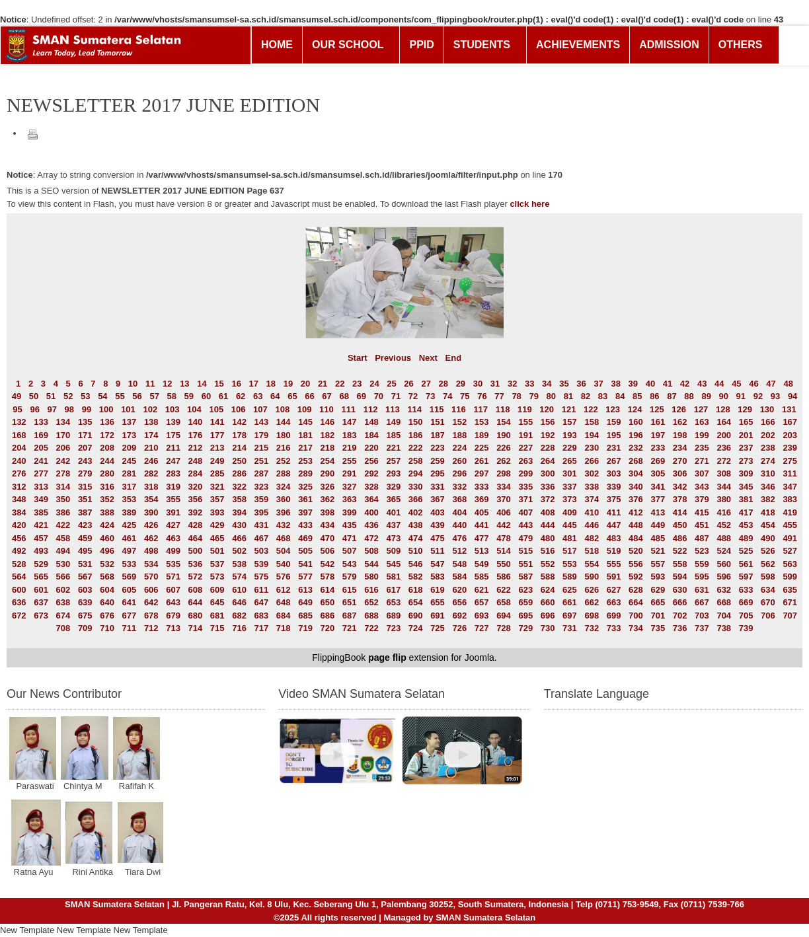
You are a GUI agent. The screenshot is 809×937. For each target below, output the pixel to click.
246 (151, 461)
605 (129, 590)
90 (723, 396)
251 (261, 461)
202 (768, 435)
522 (680, 551)
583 (437, 576)
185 (393, 435)
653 (393, 602)
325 (305, 487)
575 (261, 576)
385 (41, 512)
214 (239, 448)
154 (503, 422)
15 (218, 384)
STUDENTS (481, 44)
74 (447, 396)
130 (767, 409)
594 (680, 576)
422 (63, 525)
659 (525, 602)
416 (723, 512)
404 (459, 512)
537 (217, 564)
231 (614, 448)
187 (437, 435)
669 (746, 602)
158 (591, 422)
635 (790, 590)
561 (746, 564)
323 (261, 487)
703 (702, 615)
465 (217, 538)
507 (349, 551)
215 (261, 448)
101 (128, 409)
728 (503, 628)
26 (408, 384)
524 (723, 551)
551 (525, 564)
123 (612, 409)
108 (282, 409)
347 (790, 487)
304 (636, 473)
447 (614, 525)
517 (569, 551)
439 (437, 525)
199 (702, 435)
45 (736, 384)
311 (790, 473)
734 (636, 628)
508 (371, 551)
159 (614, 422)
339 (614, 487)
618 (415, 590)
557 (657, 564)
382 (768, 499)
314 (63, 487)
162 (680, 422)
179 (261, 435)
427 (173, 525)
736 (680, 628)
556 (636, 564)
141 (217, 422)
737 (702, 628)
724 (415, 628)
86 (654, 396)
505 (305, 551)
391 (173, 512)
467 (261, 538)
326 (328, 487)
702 (680, 615)
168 (19, 435)
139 (173, 422)
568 (107, 576)
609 (217, 590)
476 (459, 538)
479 (525, 538)
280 (107, 473)
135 (85, 422)
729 (525, 628)
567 (85, 576)
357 (217, 499)
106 (238, 409)
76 (481, 396)
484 (636, 538)
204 (19, 448)
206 (63, 448)
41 (667, 384)
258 (415, 461)
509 (393, 551)
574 (239, 576)
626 (591, 590)
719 (305, 628)
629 (657, 590)
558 (680, 564)
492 (19, 551)
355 (173, 499)
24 (374, 384)
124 (635, 409)
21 (322, 384)
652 (371, 602)
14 (201, 384)
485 (657, 538)
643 (173, 602)
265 (569, 461)
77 (499, 396)
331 (437, 487)
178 (239, 435)
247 (173, 461)
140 (195, 422)
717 (261, 628)
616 (371, 590)
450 (680, 525)
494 (63, 551)
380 (723, 499)
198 (680, 435)
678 (151, 615)
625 (569, 590)
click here (529, 204)
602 (63, 590)
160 (636, 422)
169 (41, 435)
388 (107, 512)
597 (746, 576)
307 (702, 473)
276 (19, 473)
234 (680, 448)
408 (548, 512)
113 (392, 409)
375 (614, 499)
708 (63, 628)
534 (151, 564)
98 (69, 409)
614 (328, 590)
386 (63, 512)
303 (614, 473)
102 (150, 409)
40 (650, 384)
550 (503, 564)
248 (195, 461)
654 (415, 602)
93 (775, 396)
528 (19, 564)
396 (283, 512)
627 (614, 590)
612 (283, 590)
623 (525, 590)
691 (437, 615)
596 (723, 576)
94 (792, 396)
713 (173, 628)
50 (33, 396)
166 (768, 422)
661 (569, 602)
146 (328, 422)
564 (19, 576)
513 (482, 551)
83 (602, 396)
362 (328, 499)
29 (460, 384)
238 (768, 448)
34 (546, 384)
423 (85, 525)
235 (702, 448)
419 (790, 512)
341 (657, 487)
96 (34, 409)
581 (393, 576)
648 (283, 602)
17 (253, 384)
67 (326, 396)
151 (437, 422)
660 (548, 602)
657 (482, 602)
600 (19, 590)
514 (503, 551)
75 (464, 396)
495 (85, 551)
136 (107, 422)
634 (768, 590)
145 (305, 422)
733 (614, 628)
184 (371, 435)
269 (657, 461)
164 (723, 422)
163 (702, 422)
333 (482, 487)
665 (657, 602)
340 (636, 487)
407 (525, 512)
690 (415, 615)
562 (768, 564)
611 (261, 590)
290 (328, 473)
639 (85, 602)
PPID (421, 44)
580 (371, 576)
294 (415, 473)
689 (393, 615)
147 (349, 422)
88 (688, 396)
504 (283, 551)
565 (41, 576)
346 (768, 487)
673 (41, 615)
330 (415, 487)
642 (151, 602)
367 (437, 499)
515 (525, 551)
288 (283, 473)
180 (283, 435)
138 (151, 422)
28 (443, 384)
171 (85, 435)
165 (746, 422)
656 (459, 602)
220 (371, 448)
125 (657, 409)
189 (482, 435)
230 (591, 448)
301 (569, 473)
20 (305, 384)
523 (702, 551)
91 (741, 396)
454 (768, 525)
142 (239, 422)
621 (482, 590)
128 (723, 409)
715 (217, 628)
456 (19, 538)
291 (349, 473)
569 (129, 576)
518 (591, 551)
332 (459, 487)
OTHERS (740, 44)
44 (719, 384)
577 (305, 576)
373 (569, 499)
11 (150, 384)
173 (129, 435)
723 (393, 628)
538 (239, 564)
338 (591, 487)
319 (173, 487)
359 (261, 499)
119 (525, 409)
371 (525, 499)
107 (260, 409)
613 (305, 590)
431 (261, 525)
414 (680, 512)
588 (548, 576)
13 (184, 384)
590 (591, 576)
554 (591, 564)
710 (107, 628)
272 (723, 461)
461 (129, 538)
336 (548, 487)
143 (261, 422)
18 (271, 384)
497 (129, 551)
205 (41, 448)
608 (195, 590)
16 (236, 384)
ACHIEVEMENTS (578, 44)
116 (458, 409)
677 (129, 615)
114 (414, 409)
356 (195, 499)
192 (548, 435)
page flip (387, 657)
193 (569, 435)
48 (787, 384)
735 (657, 628)
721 (349, 628)
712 (151, 628)
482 (591, 538)
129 (745, 409)
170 (63, 435)
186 (415, 435)
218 (328, 448)
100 (106, 409)
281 (129, 473)
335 (525, 487)
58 (171, 396)
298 (503, 473)
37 (598, 384)
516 (548, 551)
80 (551, 396)
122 (591, 409)
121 (569, 409)
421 (41, 525)
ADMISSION (669, 44)
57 (154, 396)
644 (195, 602)
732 (591, 628)
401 (393, 512)
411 (614, 512)
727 (482, 628)
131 (789, 409)
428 (195, 525)
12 (167, 384)
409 (569, 512)
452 (723, 525)
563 (790, 564)
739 (746, 628)
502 (239, 551)
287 (261, 473)
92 (758, 396)
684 (283, 615)
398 (328, 512)
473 (393, 538)
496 (107, 551)
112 (371, 409)
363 (349, 499)
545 (393, 564)
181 (305, 435)
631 (702, 590)
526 (768, 551)
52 (68, 396)
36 (581, 384)
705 (746, 615)
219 (349, 448)
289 (305, 473)
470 (328, 538)
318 (151, 487)
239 (790, 448)
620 (459, 590)
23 (357, 384)
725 (437, 628)
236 (723, 448)
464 (195, 538)
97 (52, 409)
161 (657, 422)
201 (746, 435)
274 (768, 461)
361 (305, 499)
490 (768, 538)
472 (371, 538)
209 (129, 448)
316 (107, 487)
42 (684, 384)
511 (437, 551)
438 (415, 525)
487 (702, 538)
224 (459, 448)
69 (361, 396)
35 (563, 384)
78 (516, 396)
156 (548, 422)
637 (41, 602)
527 (790, 551)
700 (636, 615)
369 (482, 499)
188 (459, 435)
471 (349, 538)
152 (459, 422)
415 (702, 512)
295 (437, 473)
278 (63, 473)
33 (529, 384)
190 (503, 435)
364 (371, 499)
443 (525, 525)
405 (482, 512)
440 (459, 525)
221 (393, 448)
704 (723, 615)
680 (195, 615)
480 (548, 538)
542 (328, 564)
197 (657, 435)
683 (261, 615)
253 (305, 461)
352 (107, 499)
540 (283, 564)
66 (309, 396)
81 (568, 396)
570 (151, 576)
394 (239, 512)
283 (173, 473)
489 (746, 538)
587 (525, 576)
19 (288, 384)
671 (790, 602)
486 (680, 538)
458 (63, 538)
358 (239, 499)
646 (239, 602)
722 (371, 628)
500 (195, 551)
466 (239, 538)
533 (129, 564)
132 (19, 422)
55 (119, 396)
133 (41, 422)
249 (217, 461)
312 (19, 487)
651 (349, 602)
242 (63, 461)
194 (591, 435)
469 (305, 538)
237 (746, 448)
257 (393, 461)
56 (136, 396)
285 (217, 473)
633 (746, 590)
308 (723, 473)
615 (349, 590)
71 (396, 396)
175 (173, 435)
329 (393, 487)
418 (768, 512)
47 (770, 384)
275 (790, 461)
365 (393, 499)
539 (261, 564)
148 (371, 422)
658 (503, 602)
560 (723, 564)
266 (591, 461)
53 (85, 396)
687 (349, 615)
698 (591, 615)
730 (548, 628)
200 (723, 435)
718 (283, 628)
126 (679, 409)
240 (19, 461)
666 (680, 602)
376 (636, 499)
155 (525, 422)
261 (482, 461)
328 (371, 487)
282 (151, 473)
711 (129, 628)
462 (151, 538)
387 (85, 512)
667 (702, 602)
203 (790, 435)
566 (63, 576)
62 (240, 396)
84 (620, 396)
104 (194, 409)
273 (746, 461)
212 (195, 448)
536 (195, 564)
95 (17, 409)
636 (19, 602)
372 (548, 499)
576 (283, 576)
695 (525, 615)
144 (283, 422)
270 (680, 461)
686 (328, 615)
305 (657, 473)
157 (569, 422)
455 (790, 525)
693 (482, 615)
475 (437, 538)
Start (357, 358)
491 (790, 538)
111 (348, 409)
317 (129, 487)
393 (217, 512)
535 (173, 564)
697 (569, 615)
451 (702, 525)
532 (107, 564)
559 (702, 564)
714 (195, 628)
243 (85, 461)
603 (85, 590)
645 (217, 602)
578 (328, 576)
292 (371, 473)
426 (151, 525)
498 (151, 551)
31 (495, 384)
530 (63, 564)
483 (614, 538)
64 (275, 396)
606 (151, 590)
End (453, 358)
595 (702, 576)
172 (107, 435)
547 (437, 564)
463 (173, 538)
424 (107, 525)
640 (107, 602)
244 (107, 461)
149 (393, 422)
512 (459, 551)
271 (702, 461)
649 (305, 602)
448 (636, 525)
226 (503, 448)
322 (239, 487)
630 (680, 590)
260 (459, 461)
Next (428, 358)
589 (569, 576)
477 (482, 538)
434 (328, 525)
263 (525, 461)
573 (217, 576)
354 (151, 499)
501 (217, 551)
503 (261, 551)
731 (569, 628)
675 (85, 615)
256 (371, 461)
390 (151, 512)
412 (636, 512)
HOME (277, 44)
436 (371, 525)
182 (328, 435)
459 (85, 538)
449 (657, 525)
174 (151, 435)
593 (657, 576)
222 (415, 448)
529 (41, 564)
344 (723, 487)
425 (129, 525)
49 (16, 396)
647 (261, 602)
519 (614, 551)
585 (482, 576)
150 (415, 422)
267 (614, 461)
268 (636, 461)
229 (569, 448)
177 (217, 435)
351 (85, 499)
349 (41, 499)
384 (19, 512)
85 (637, 396)
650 (328, 602)
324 (283, 487)
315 (85, 487)
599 (790, 576)
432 (283, 525)
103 (172, 409)
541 (305, 564)
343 (702, 487)
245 (129, 461)
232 (636, 448)
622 (503, 590)
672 (19, 615)
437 (393, 525)
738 (723, 628)
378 (680, 499)
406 (503, 512)
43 (702, 384)
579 (349, 576)
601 (41, 590)
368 (459, 499)
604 (107, 590)
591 (614, 576)
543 (349, 564)
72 (413, 396)
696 (548, 615)
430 (239, 525)
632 (723, 590)
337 (569, 487)
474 (415, 538)
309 (746, 473)
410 (591, 512)
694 (503, 615)
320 (195, 487)
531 (85, 564)
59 (189, 396)
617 (393, 590)
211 (173, 448)
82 (585, 396)
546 (415, 564)
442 (503, 525)
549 (482, 564)
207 (85, 448)
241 (41, 461)
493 (41, 551)
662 (591, 602)
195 (614, 435)
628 (636, 590)
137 (129, 422)
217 (305, 448)
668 (723, 602)
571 (173, 576)
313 (41, 487)
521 (657, 551)
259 (437, 461)
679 (173, 615)
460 (107, 538)
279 (85, 473)
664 (636, 602)
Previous (393, 358)
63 (257, 396)
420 (19, 525)
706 (768, 615)
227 (525, 448)
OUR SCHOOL (347, 44)
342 (680, 487)
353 (129, 499)
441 (482, 525)
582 (415, 576)
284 (195, 473)
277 (41, 473)
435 (349, 525)
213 (217, 448)
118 (503, 409)
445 (569, 525)
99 (86, 409)
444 (548, 525)
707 (790, 615)
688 (371, 615)
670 (768, 602)
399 (349, 512)
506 (328, 551)
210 (151, 448)
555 (614, 564)
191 (525, 435)
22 (339, 384)
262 (503, 461)
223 (437, 448)
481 (569, 538)
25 (391, 384)
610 (239, 590)
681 (217, 615)
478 (503, 538)
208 (107, 448)
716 (239, 628)
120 (546, 409)
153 (482, 422)
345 (746, 487)
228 (548, 448)
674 (63, 615)
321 (217, 487)
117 (480, 409)
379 (702, 499)
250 (239, 461)
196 (636, 435)
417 (746, 512)
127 (701, 409)
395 (261, 512)
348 (19, 499)
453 (746, 525)
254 (328, 461)
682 (239, 615)
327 (349, 487)
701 (657, 615)
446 (591, 525)
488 (723, 538)
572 (195, 576)
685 (305, 615)
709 (85, 628)
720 (328, 628)
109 (304, 409)
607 (173, 590)
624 (548, 590)
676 (107, 615)
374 (591, 499)
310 (768, 473)
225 (482, 448)
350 (63, 499)
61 (223, 396)
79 (533, 396)
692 (459, 615)
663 (614, 602)
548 (459, 564)
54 (102, 396)
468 (283, 538)
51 (51, 396)
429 (217, 525)
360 (283, 499)
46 (753, 384)
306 (680, 473)
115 (437, 409)
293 (393, 473)
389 (129, 512)
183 (349, 435)
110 (326, 409)
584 (459, 576)
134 (63, 422)
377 (657, 499)
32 (512, 384)
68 (343, 396)
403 (437, 512)
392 (195, 512)
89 (706, 396)
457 (41, 538)
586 (503, 576)
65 (292, 396)
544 (371, 564)
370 (503, 499)
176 (195, 435)
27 (425, 384)
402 (415, 512)
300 (548, 473)
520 (636, 551)
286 (239, 473)
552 (548, 564)
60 (206, 396)
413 (657, 512)
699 (614, 615)
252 (283, 461)
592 (636, 576)
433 (305, 525)
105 (216, 409)
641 (129, 602)
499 (173, 551)
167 (790, 422)
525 (746, 551)
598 (768, 576)
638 (63, 602)
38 (615, 384)
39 (633, 384)
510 (415, 551)
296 (459, 473)
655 (437, 602)
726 (459, 628)
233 (657, 448)
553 (569, 564)
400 (371, 512)
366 (415, 499)
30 (477, 384)
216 (283, 448)
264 (548, 461)
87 (671, 396)
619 (437, 590)
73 (430, 396)
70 (378, 396)
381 (746, 499)
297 (482, 473)
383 (790, 499)
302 (591, 473)
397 (305, 512)
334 (503, 487)
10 (132, 384)
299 (525, 473)
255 (349, 461)
